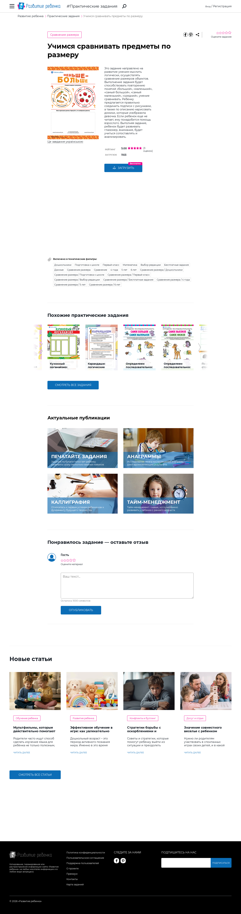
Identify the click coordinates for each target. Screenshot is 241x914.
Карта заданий (75, 884)
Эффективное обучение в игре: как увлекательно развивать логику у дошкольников (91, 733)
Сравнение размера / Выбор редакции (77, 279)
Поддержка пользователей (82, 863)
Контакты (72, 879)
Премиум (71, 873)
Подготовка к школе (87, 264)
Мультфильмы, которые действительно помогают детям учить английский (34, 731)
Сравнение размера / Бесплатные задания (128, 279)
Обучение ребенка (27, 718)
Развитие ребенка (83, 718)
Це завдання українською (65, 141)
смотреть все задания (73, 385)
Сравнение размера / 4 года (173, 279)
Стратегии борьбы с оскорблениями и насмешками (144, 731)
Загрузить (123, 168)
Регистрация (222, 6)
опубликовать (81, 610)
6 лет (134, 269)
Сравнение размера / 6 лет (104, 284)
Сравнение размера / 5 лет (70, 284)
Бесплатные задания (176, 264)
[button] (41, 347)
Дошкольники (62, 264)
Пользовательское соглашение (85, 857)
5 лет (124, 269)
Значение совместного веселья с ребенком (203, 729)
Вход (207, 6)
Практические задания (93, 6)
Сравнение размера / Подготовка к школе (79, 274)
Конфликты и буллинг (143, 718)
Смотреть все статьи (35, 774)
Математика (130, 264)
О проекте (72, 868)
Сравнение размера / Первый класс (129, 274)
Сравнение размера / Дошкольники (161, 269)
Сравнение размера (64, 34)
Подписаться (222, 863)
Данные (59, 269)
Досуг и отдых (195, 718)
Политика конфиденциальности (85, 852)
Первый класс (111, 264)
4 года (114, 269)
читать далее (21, 752)
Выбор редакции (151, 264)
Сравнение (100, 269)
